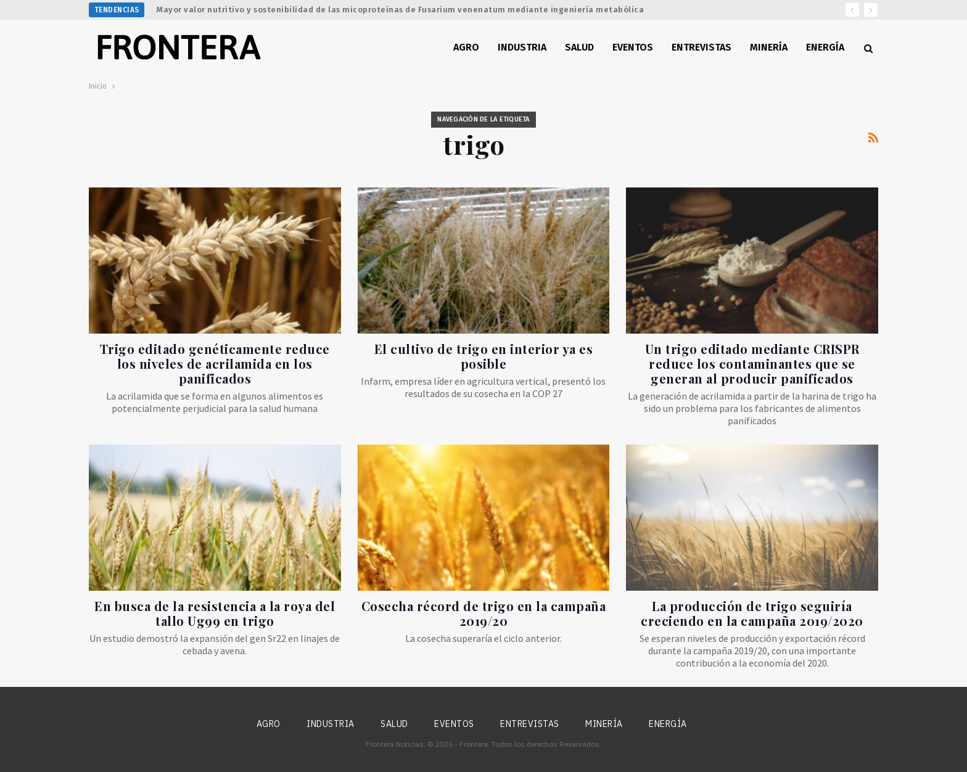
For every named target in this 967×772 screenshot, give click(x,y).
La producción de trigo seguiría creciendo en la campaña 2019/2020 (752, 613)
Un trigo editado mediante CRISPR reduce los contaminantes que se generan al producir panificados (752, 363)
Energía (825, 47)
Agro (466, 47)
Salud (579, 47)
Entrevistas (701, 47)
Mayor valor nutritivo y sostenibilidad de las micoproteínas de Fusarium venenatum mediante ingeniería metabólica (400, 9)
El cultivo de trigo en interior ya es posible (483, 356)
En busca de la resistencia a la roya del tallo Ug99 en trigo (214, 613)
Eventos (632, 47)
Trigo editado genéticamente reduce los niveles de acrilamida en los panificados (215, 363)
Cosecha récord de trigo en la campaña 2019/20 (483, 613)
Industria (522, 47)
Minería (769, 47)
